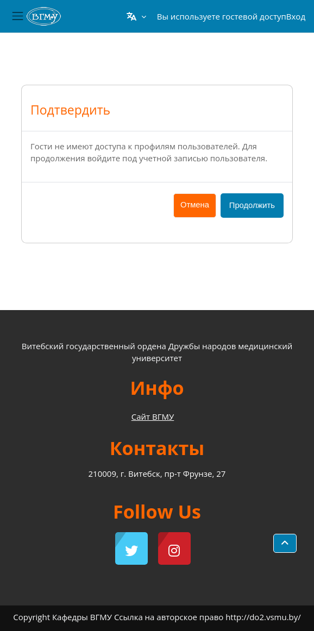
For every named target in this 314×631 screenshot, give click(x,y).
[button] (136, 16)
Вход (295, 16)
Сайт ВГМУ (152, 416)
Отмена (194, 204)
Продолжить (252, 205)
